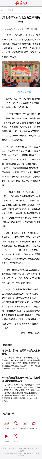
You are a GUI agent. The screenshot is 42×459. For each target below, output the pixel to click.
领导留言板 (34, 424)
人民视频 (6, 437)
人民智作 (15, 437)
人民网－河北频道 (31, 29)
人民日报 (6, 424)
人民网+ (15, 424)
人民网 (2, 10)
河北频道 (11, 10)
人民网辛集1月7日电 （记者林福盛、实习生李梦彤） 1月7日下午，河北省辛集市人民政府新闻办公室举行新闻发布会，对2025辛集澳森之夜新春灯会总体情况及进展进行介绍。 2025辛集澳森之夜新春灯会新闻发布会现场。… (21, 363)
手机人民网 (25, 424)
